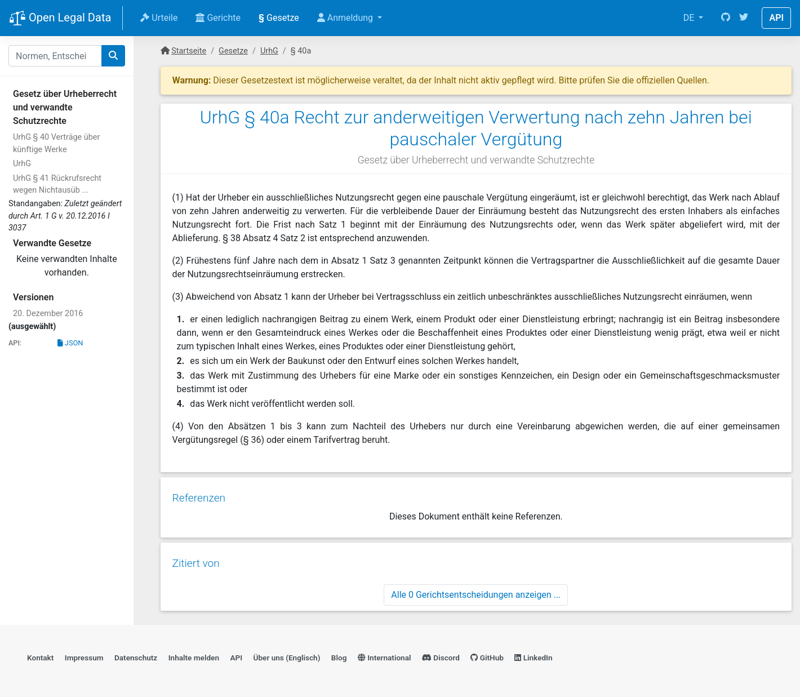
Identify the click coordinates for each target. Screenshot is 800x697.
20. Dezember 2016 (48, 313)
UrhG (22, 163)
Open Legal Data (60, 18)
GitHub (487, 655)
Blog (339, 655)
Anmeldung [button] (346, 17)
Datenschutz (135, 655)
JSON (70, 343)
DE (690, 17)
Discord (441, 655)
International (384, 655)
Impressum (84, 655)
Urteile (158, 17)
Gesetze (279, 17)
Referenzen (198, 496)
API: (14, 343)
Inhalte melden (193, 655)
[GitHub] (726, 18)
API (776, 17)
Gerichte (218, 17)
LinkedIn (533, 655)
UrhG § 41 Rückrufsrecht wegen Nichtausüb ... (57, 185)
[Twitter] (744, 18)
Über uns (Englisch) (287, 655)
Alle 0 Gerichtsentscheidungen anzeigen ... (476, 591)
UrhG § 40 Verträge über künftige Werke (56, 143)
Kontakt (40, 655)
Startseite (188, 51)
